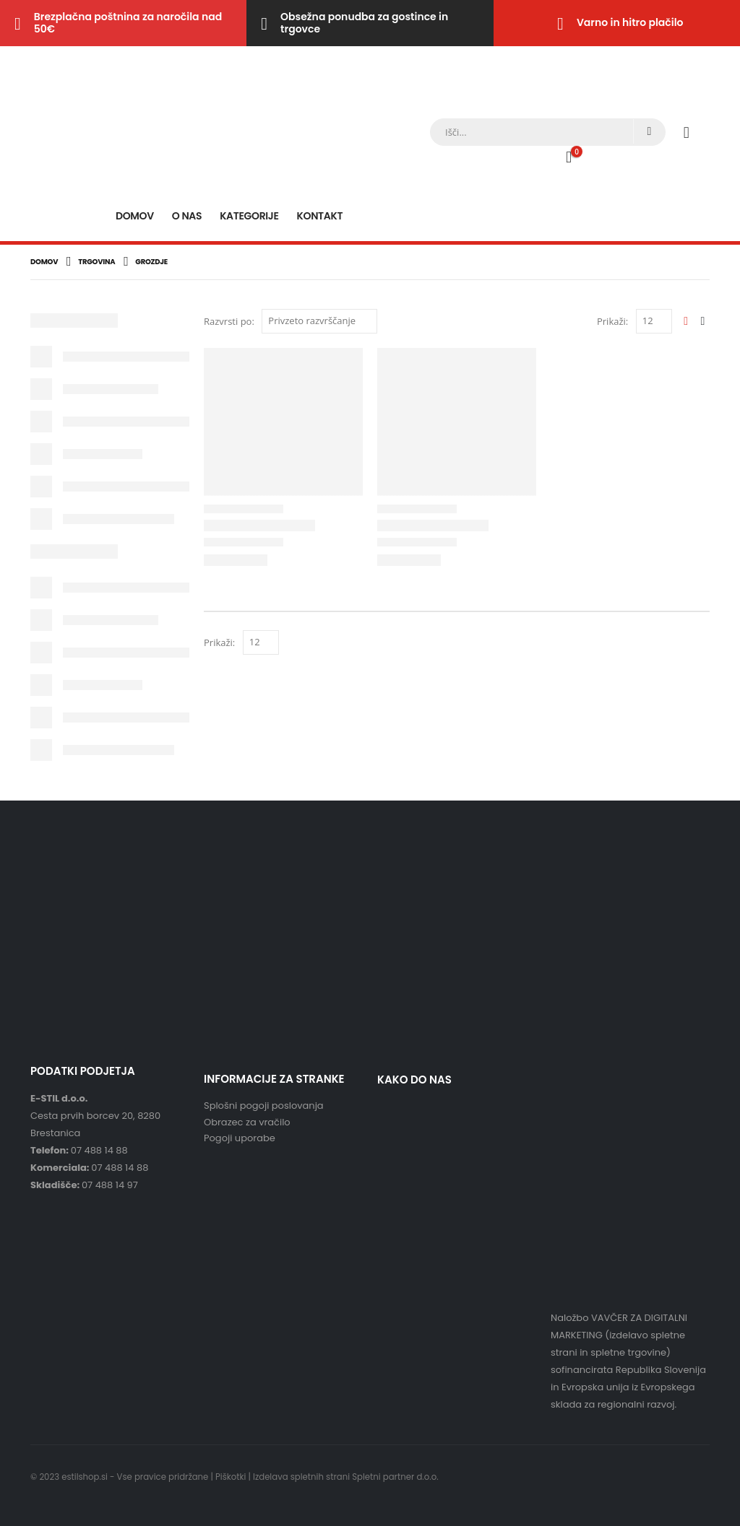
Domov (135, 216)
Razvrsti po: (229, 321)
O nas (187, 216)
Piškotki (230, 1477)
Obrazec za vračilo (247, 1122)
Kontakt (320, 216)
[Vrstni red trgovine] (319, 321)
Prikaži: (612, 321)
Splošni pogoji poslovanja (264, 1105)
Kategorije (249, 216)
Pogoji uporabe (239, 1138)
